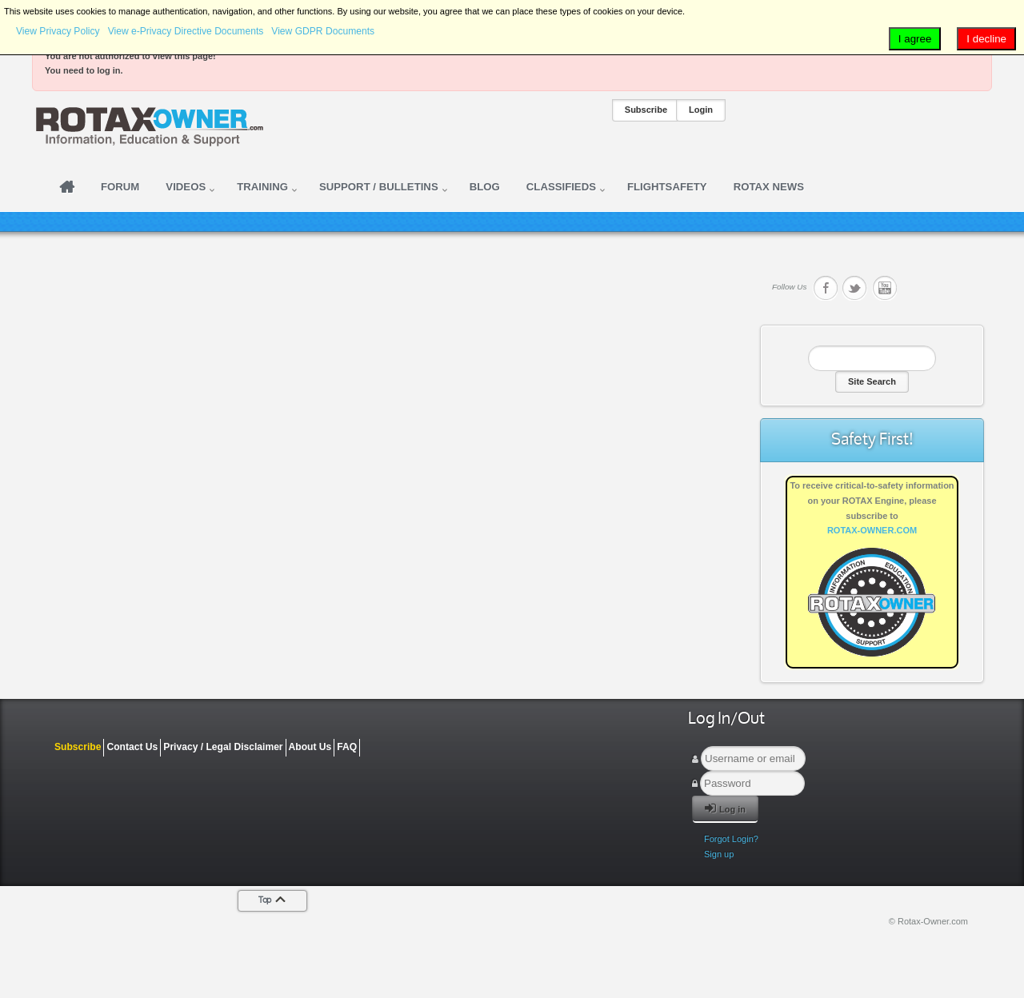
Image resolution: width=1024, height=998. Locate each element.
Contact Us (132, 746)
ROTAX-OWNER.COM (872, 530)
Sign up (719, 854)
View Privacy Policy (58, 31)
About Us (310, 746)
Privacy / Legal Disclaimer (222, 746)
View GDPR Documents (322, 31)
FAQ (347, 746)
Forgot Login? (731, 839)
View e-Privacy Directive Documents (186, 31)
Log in (725, 808)
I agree (915, 39)
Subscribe (646, 109)
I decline (986, 39)
